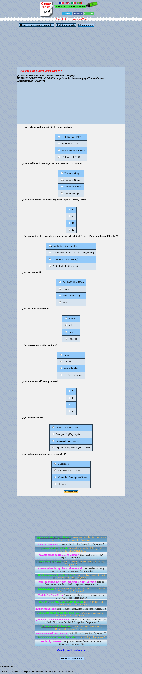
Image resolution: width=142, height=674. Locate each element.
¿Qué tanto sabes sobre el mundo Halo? (59, 613)
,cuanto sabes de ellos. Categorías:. (71, 544)
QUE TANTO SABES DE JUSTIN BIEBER (61, 602)
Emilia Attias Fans (46, 609)
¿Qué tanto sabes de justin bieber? (56, 575)
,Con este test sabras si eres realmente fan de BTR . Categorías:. (71, 596)
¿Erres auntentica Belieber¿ (56, 626)
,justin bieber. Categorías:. (71, 633)
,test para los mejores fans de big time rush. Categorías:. (71, 642)
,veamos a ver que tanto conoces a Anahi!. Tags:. (71, 562)
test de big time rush (51, 641)
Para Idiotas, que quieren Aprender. (57, 637)
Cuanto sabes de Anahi (48, 561)
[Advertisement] (71, 47)
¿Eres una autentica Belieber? (52, 619)
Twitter (67, 14)
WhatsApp (88, 14)
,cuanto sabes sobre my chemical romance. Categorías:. (71, 569)
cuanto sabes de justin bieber (52, 633)
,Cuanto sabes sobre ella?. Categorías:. (71, 556)
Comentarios (86, 25)
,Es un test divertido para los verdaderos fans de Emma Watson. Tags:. (71, 589)
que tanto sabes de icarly (54, 548)
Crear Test (61, 19)
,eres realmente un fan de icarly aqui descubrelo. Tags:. (71, 549)
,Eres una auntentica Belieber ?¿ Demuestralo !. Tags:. (71, 627)
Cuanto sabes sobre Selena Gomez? (59, 555)
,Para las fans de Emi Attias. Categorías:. (71, 609)
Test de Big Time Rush (50, 595)
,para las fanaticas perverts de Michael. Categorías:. (71, 583)
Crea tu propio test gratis (71, 650)
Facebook (78, 14)
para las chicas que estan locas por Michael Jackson (67, 582)
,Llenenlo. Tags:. (71, 637)
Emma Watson (46, 588)
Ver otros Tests (80, 19)
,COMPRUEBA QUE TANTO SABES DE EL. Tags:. (71, 603)
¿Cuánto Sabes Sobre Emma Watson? (41, 71)
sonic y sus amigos (48, 544)
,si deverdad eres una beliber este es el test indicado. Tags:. (71, 576)
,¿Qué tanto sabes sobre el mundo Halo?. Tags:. (71, 614)
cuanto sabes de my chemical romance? (60, 568)
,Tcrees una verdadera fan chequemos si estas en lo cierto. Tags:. (71, 538)
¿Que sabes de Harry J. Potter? (54, 537)
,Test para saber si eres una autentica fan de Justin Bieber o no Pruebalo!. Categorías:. (71, 620)
